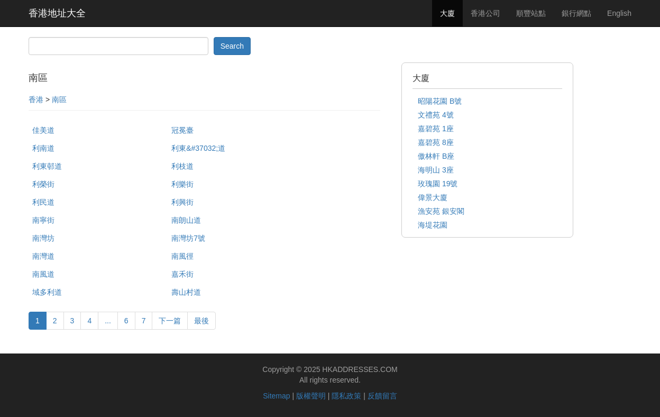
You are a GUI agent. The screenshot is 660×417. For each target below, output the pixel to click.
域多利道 (47, 292)
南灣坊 (43, 238)
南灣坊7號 (188, 238)
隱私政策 (346, 396)
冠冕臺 (182, 130)
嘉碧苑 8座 (436, 142)
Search (232, 46)
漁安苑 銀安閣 (441, 211)
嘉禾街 (182, 274)
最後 (201, 320)
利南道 (43, 148)
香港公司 (485, 13)
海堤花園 (432, 225)
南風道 (43, 274)
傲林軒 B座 (436, 156)
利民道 (43, 202)
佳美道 (43, 130)
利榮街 (43, 184)
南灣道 (43, 256)
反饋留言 (382, 396)
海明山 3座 (436, 170)
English (619, 13)
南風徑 (182, 256)
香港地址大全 (57, 13)
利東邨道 (47, 166)
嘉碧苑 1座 (436, 128)
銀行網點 (576, 13)
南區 (59, 99)
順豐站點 (531, 13)
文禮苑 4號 (436, 115)
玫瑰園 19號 (437, 183)
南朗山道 (186, 220)
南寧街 (43, 220)
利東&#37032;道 (198, 148)
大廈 (447, 13)
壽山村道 (186, 292)
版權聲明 (311, 396)
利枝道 (182, 166)
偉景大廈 (432, 197)
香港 (36, 99)
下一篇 (170, 320)
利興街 (182, 202)
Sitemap (276, 396)
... (108, 320)
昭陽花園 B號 (440, 101)
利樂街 (182, 184)
